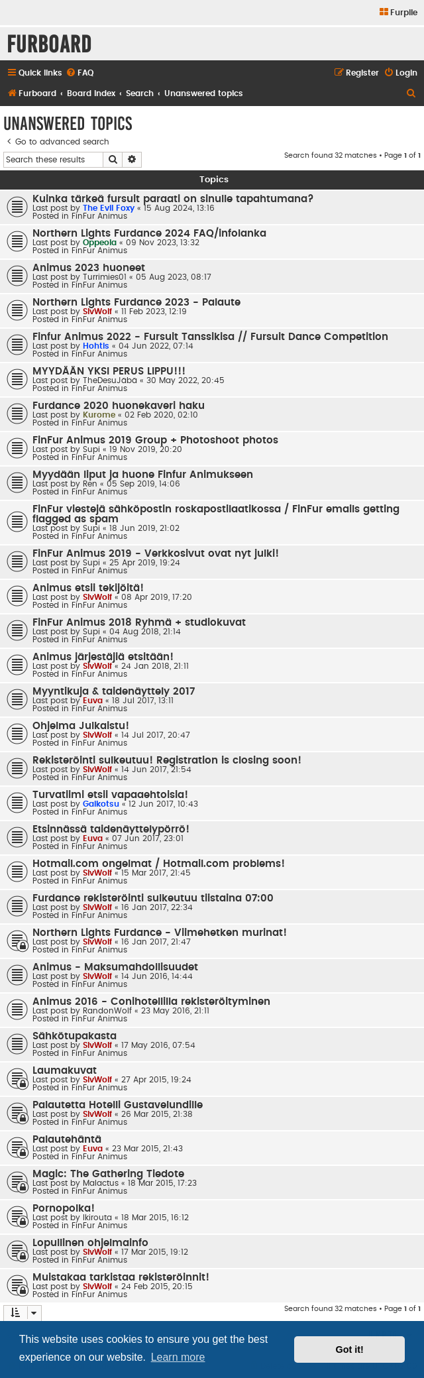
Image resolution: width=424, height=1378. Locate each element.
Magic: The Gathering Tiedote (108, 1174)
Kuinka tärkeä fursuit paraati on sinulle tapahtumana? (173, 199)
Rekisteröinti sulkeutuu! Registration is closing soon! (166, 761)
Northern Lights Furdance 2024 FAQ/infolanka (149, 234)
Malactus (101, 1183)
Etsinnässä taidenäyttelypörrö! (110, 829)
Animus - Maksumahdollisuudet (115, 967)
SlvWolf (97, 312)
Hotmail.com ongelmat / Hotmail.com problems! (158, 864)
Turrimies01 (105, 277)
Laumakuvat (64, 1071)
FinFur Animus (99, 216)
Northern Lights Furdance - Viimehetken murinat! (159, 933)
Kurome (99, 415)
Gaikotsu (101, 804)
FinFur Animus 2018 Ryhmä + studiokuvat (139, 623)
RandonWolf (107, 1011)
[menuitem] (397, 13)
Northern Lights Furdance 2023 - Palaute (136, 303)
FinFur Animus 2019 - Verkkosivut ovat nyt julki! (155, 554)
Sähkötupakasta (74, 1036)
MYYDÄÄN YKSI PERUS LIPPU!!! (109, 371)
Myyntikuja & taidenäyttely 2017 (113, 692)
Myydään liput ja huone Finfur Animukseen (142, 475)
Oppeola (100, 243)
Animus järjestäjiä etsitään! (103, 657)
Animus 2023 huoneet (88, 268)
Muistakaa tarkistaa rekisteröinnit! (120, 1278)
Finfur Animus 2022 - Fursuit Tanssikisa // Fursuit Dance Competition (210, 337)
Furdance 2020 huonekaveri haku (118, 406)
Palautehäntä (66, 1140)
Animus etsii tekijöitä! (88, 588)
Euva (93, 701)
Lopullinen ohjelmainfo (90, 1243)
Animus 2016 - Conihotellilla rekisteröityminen (151, 1002)
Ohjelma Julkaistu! (80, 726)
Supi (91, 449)
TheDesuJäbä (110, 380)
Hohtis (96, 346)
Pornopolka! (63, 1209)
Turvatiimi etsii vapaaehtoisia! (110, 795)
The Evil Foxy (108, 208)
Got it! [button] (350, 1349)
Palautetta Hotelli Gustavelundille (117, 1105)
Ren (90, 484)
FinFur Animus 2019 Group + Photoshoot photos (155, 440)
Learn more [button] (178, 1357)
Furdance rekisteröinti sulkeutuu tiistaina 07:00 (153, 898)
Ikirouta (97, 1218)
